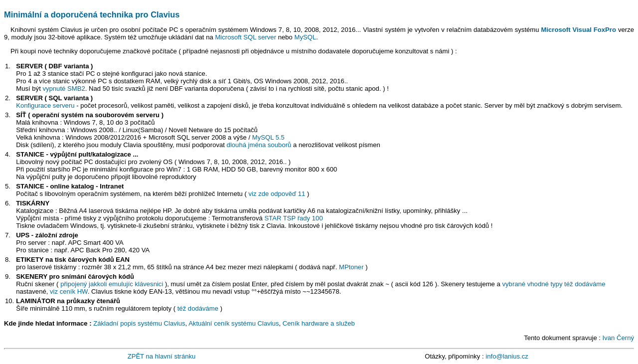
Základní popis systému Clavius (139, 323)
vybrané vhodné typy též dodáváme (553, 284)
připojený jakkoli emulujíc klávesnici (111, 284)
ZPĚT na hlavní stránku (162, 356)
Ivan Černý (618, 338)
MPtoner (351, 267)
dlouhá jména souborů (259, 145)
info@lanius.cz (506, 356)
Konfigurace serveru (45, 105)
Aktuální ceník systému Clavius (233, 323)
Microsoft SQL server (245, 37)
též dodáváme (197, 308)
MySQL (305, 37)
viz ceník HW (69, 291)
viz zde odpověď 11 (277, 193)
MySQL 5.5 (268, 137)
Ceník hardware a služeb (319, 323)
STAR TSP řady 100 (293, 218)
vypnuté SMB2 (63, 88)
